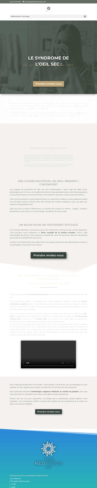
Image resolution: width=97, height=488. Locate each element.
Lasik (13, 487)
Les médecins (15, 479)
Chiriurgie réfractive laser (20, 481)
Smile (13, 484)
